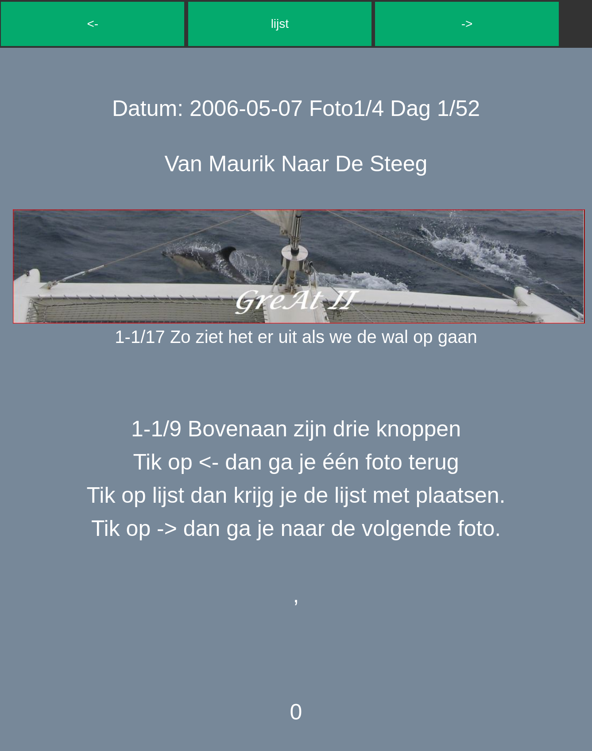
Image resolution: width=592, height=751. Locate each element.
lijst (280, 24)
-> (467, 24)
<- (92, 24)
